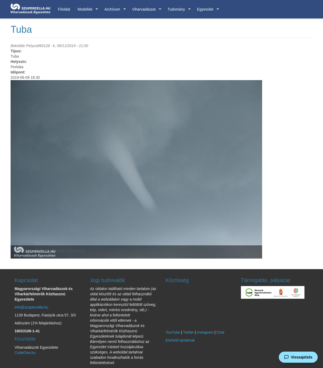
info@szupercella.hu (31, 307)
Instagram (205, 332)
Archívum (113, 9)
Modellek (86, 9)
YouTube (172, 332)
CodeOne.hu (25, 353)
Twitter (188, 332)
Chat (221, 332)
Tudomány (177, 9)
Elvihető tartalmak (180, 340)
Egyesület (206, 9)
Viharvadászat (144, 9)
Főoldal (64, 9)
